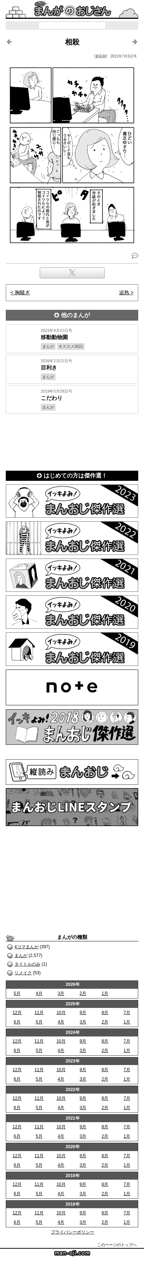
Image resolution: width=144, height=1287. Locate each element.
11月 (39, 1012)
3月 (61, 993)
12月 (17, 1012)
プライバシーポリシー (72, 1232)
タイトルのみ (27, 964)
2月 (83, 993)
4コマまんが (26, 946)
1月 (104, 993)
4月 (39, 993)
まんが (20, 955)
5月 (17, 993)
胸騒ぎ (22, 292)
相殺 (72, 42)
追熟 (124, 292)
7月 (126, 1012)
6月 (17, 1022)
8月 (104, 1012)
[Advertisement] (72, 440)
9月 (83, 1012)
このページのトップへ (117, 1245)
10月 (60, 1012)
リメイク (23, 972)
